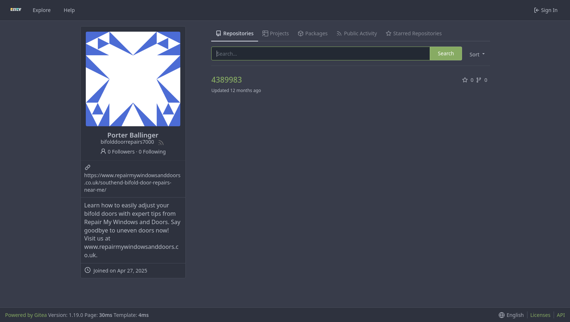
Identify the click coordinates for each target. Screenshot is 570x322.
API (561, 314)
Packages (313, 33)
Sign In (546, 10)
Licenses (540, 314)
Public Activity (356, 33)
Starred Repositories (414, 33)
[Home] (16, 10)
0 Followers (117, 151)
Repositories (234, 33)
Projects (275, 33)
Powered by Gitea (26, 314)
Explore (42, 10)
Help (69, 10)
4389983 (226, 80)
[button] (476, 54)
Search (446, 53)
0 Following (152, 151)
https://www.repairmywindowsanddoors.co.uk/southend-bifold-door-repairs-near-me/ (132, 182)
